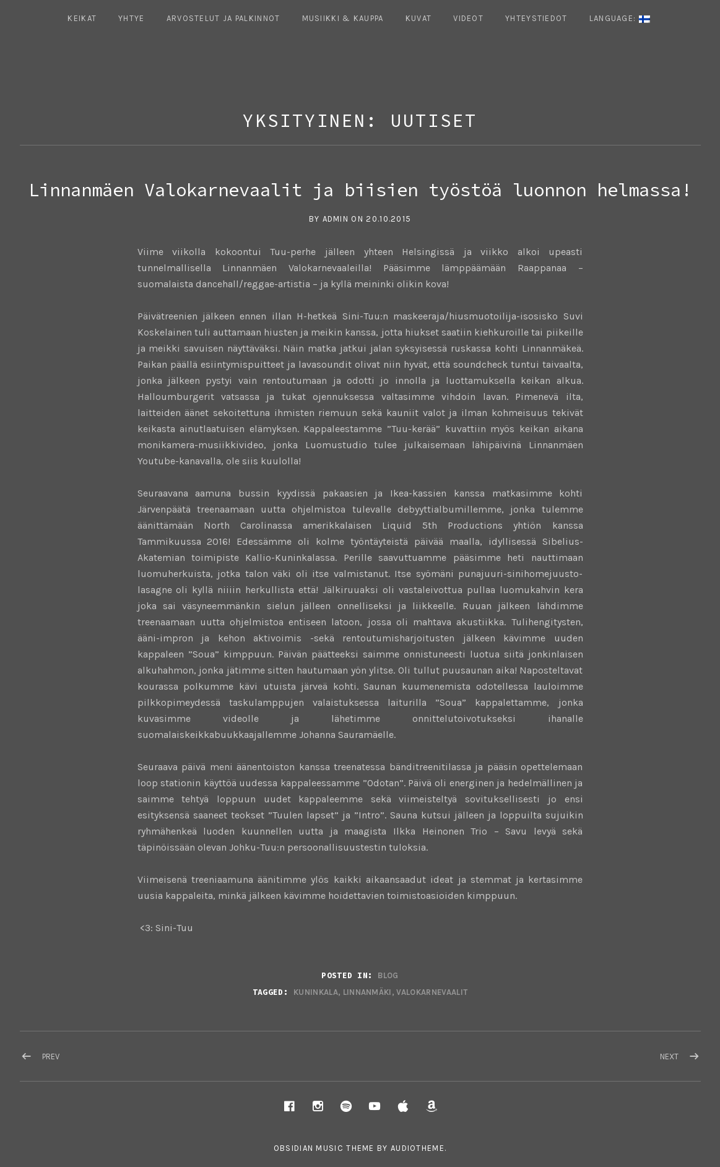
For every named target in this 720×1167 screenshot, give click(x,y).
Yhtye (131, 18)
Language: (619, 18)
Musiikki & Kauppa (343, 18)
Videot (468, 18)
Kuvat (419, 18)
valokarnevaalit (431, 992)
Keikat (82, 18)
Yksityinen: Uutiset (360, 120)
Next (669, 1056)
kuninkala (315, 992)
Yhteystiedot (536, 18)
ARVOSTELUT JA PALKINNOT (223, 18)
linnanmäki (367, 992)
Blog (388, 975)
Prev (50, 1056)
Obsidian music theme (324, 1148)
